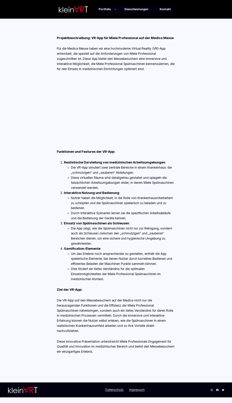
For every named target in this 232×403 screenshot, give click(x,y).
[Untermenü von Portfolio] (115, 9)
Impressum (137, 390)
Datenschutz (114, 390)
